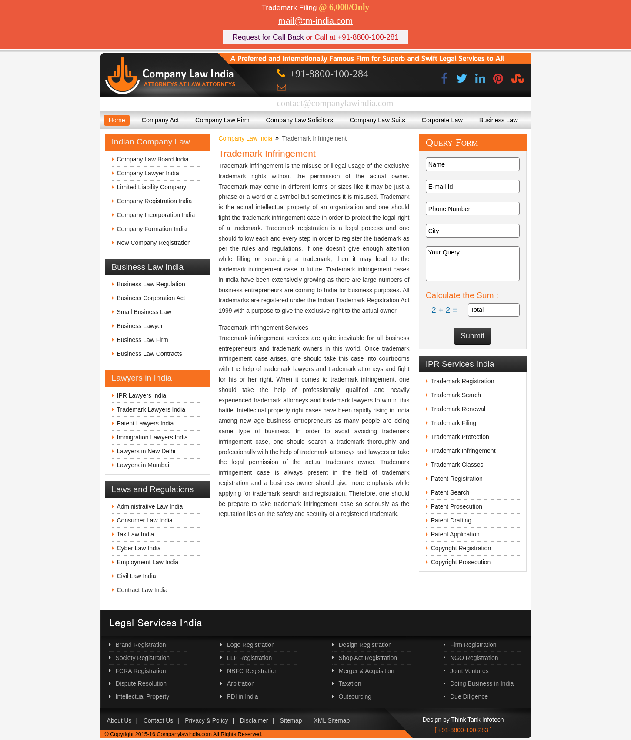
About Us (119, 720)
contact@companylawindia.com (335, 103)
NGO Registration (474, 657)
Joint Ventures (469, 670)
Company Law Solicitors (299, 120)
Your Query (473, 263)
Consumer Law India (145, 520)
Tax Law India (135, 534)
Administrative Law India (150, 506)
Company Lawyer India (148, 173)
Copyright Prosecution (461, 562)
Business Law (498, 120)
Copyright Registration (461, 548)
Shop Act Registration (368, 657)
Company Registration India (154, 201)
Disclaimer (254, 720)
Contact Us (159, 720)
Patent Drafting (451, 520)
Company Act (160, 120)
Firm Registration (473, 644)
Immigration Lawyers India (152, 437)
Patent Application (455, 534)
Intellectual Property (143, 696)
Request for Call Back (268, 37)
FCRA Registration (141, 670)
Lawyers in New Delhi (146, 451)
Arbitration (241, 683)
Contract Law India (142, 589)
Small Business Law (144, 311)
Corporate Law (442, 120)
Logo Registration (251, 644)
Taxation (350, 683)
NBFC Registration (252, 670)
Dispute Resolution (141, 683)
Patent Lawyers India (145, 423)
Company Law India (245, 138)
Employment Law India (148, 562)
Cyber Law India (139, 548)
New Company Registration (154, 242)
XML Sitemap (332, 720)
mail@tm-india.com (315, 21)
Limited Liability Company (152, 187)
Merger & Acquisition (366, 670)
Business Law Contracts (149, 353)
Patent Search (450, 492)
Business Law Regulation (151, 284)
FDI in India (242, 696)
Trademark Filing (454, 422)
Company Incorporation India (156, 214)
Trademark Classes (457, 464)
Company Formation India (152, 228)
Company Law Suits (377, 120)
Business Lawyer (140, 325)
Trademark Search (456, 395)
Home (116, 120)
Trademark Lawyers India (151, 409)
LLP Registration (249, 657)
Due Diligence (469, 696)
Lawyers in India (142, 377)
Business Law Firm (142, 339)
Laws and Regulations (153, 489)
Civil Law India (136, 576)
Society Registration (143, 657)
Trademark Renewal (458, 408)
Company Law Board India (153, 159)
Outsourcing (355, 696)
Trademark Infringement (463, 450)
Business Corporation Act (151, 298)
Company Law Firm (222, 120)
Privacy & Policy (206, 720)
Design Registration (365, 644)
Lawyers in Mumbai (143, 465)
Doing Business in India (482, 683)
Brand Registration (141, 644)
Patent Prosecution (456, 506)
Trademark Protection (460, 436)
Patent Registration (457, 478)
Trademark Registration (462, 381)
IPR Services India (460, 363)
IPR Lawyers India (142, 395)
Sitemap (291, 720)
